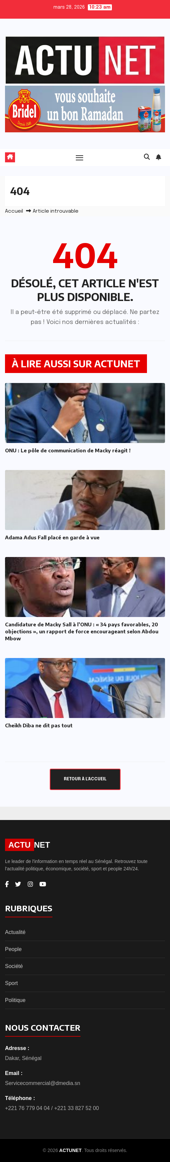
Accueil (14, 211)
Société (14, 966)
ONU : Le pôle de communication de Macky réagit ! (68, 450)
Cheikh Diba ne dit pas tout (38, 725)
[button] (147, 157)
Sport (11, 983)
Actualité (15, 932)
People (13, 949)
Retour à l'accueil (85, 779)
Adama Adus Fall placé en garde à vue (52, 537)
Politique (15, 1000)
